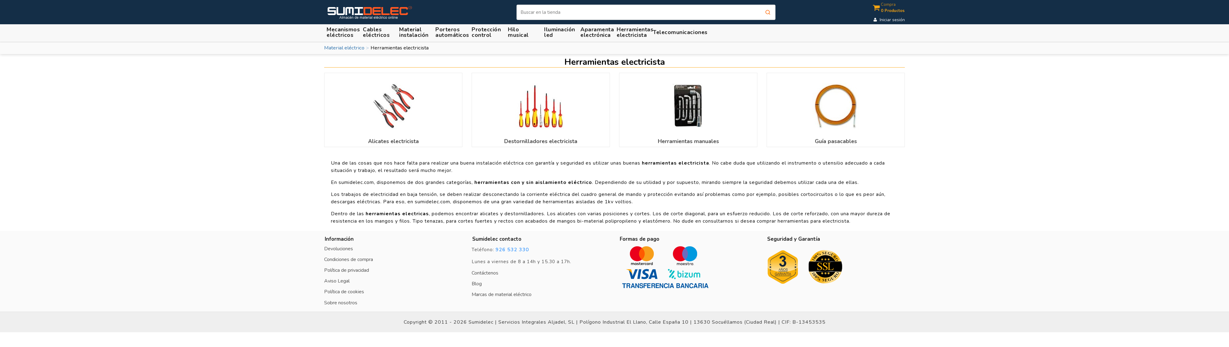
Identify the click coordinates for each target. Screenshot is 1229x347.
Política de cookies (344, 291)
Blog (477, 283)
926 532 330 (512, 249)
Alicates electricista (393, 141)
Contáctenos (485, 273)
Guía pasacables (836, 141)
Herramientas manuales (688, 141)
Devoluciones (338, 248)
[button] (415, 32)
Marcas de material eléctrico (502, 294)
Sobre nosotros (340, 302)
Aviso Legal (337, 281)
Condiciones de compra (348, 259)
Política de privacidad (346, 270)
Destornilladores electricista (540, 141)
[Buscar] (645, 12)
